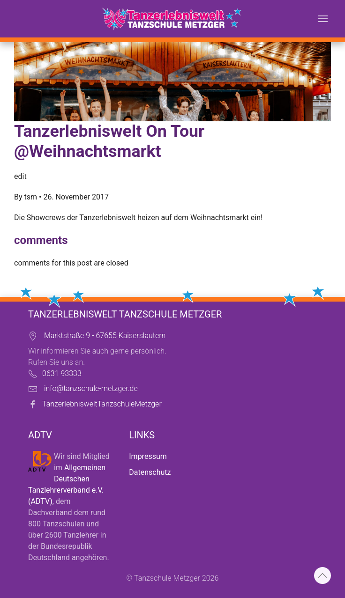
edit (20, 176)
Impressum (148, 456)
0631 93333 (62, 373)
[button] (323, 18)
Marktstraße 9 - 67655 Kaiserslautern (104, 335)
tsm (30, 196)
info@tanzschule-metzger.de (91, 388)
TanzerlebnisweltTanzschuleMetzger (102, 403)
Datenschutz (150, 472)
